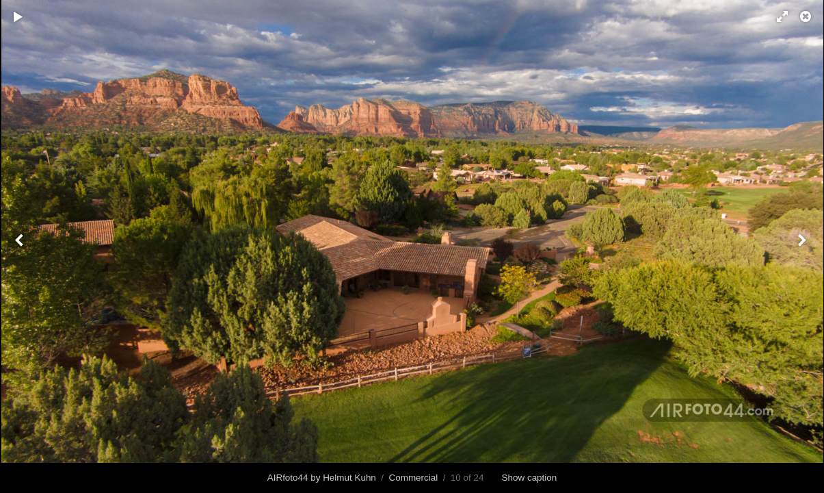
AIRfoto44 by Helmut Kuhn (321, 477)
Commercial (413, 477)
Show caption (529, 477)
